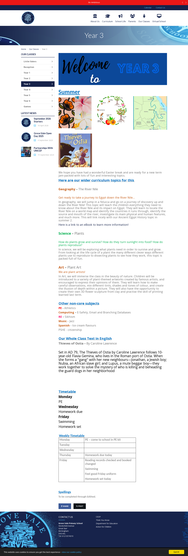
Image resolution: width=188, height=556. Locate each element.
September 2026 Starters (42, 120)
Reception (38, 67)
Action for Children (103, 527)
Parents (132, 18)
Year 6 (38, 100)
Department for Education (107, 523)
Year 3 (38, 84)
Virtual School (159, 18)
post (79, 506)
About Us (95, 18)
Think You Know (102, 520)
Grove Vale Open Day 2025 (43, 134)
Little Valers (38, 61)
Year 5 (38, 95)
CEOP (98, 517)
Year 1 (38, 72)
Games (38, 106)
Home (23, 49)
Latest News (28, 113)
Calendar (148, 7)
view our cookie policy (71, 552)
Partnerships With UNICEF (43, 149)
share (65, 506)
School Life (120, 18)
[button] (182, 3)
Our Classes (144, 18)
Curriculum (107, 18)
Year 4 (38, 89)
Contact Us (160, 7)
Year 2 (38, 78)
